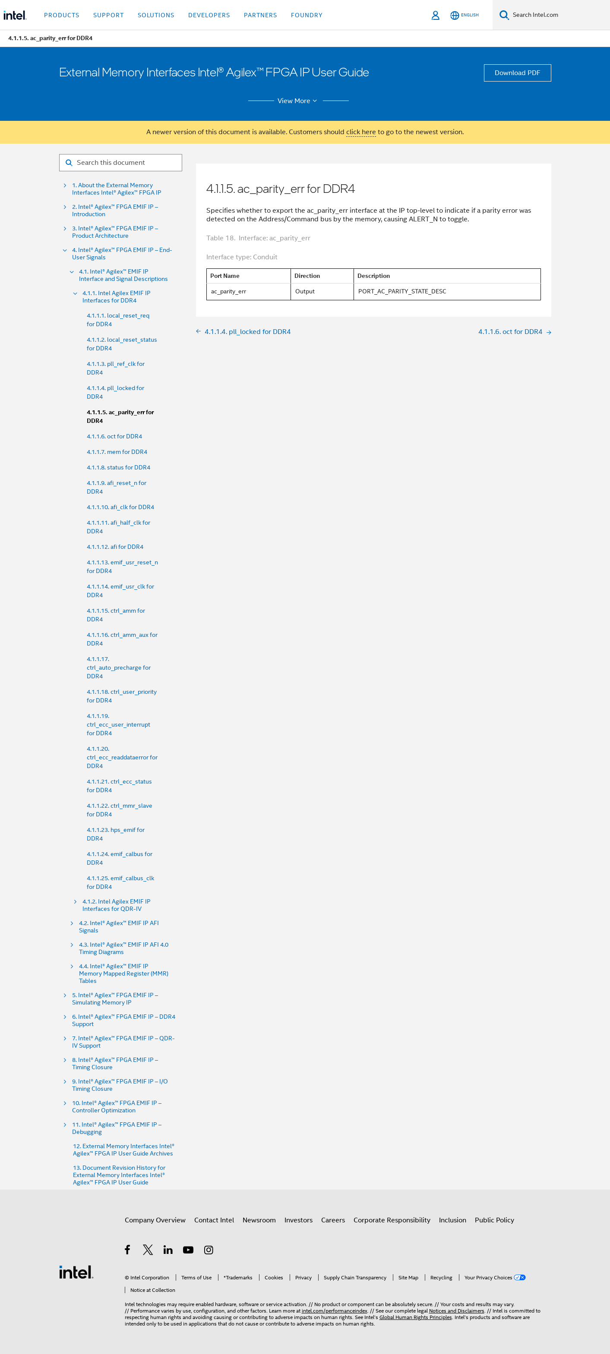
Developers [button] (209, 15)
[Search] (504, 14)
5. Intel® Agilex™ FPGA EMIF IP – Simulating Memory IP (115, 999)
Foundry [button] (307, 15)
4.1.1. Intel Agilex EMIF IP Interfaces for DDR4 (116, 297)
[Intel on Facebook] (128, 1251)
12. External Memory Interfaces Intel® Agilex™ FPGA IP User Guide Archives (123, 1150)
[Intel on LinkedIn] (168, 1251)
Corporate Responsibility (392, 1220)
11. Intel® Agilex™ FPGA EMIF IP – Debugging (116, 1128)
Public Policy (494, 1220)
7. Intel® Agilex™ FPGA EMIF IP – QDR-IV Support (123, 1042)
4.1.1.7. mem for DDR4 (117, 452)
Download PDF (517, 73)
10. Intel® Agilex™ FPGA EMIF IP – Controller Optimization (116, 1106)
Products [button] (61, 15)
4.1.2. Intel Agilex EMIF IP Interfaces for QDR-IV (116, 905)
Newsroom (259, 1220)
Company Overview (155, 1220)
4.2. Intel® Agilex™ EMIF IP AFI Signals (119, 926)
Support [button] (108, 15)
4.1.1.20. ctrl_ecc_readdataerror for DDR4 (122, 757)
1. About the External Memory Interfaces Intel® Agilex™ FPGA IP (116, 189)
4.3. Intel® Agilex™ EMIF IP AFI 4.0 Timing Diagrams (123, 948)
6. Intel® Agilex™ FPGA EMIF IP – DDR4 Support (123, 1020)
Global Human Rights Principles (415, 1317)
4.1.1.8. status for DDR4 (118, 467)
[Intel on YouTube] (189, 1251)
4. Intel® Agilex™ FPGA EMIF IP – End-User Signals (122, 253)
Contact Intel (214, 1220)
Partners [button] (260, 15)
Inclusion (452, 1220)
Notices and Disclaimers (456, 1310)
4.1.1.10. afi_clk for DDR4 (120, 507)
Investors (298, 1220)
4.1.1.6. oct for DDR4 (114, 436)
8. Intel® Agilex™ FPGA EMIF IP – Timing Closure (115, 1063)
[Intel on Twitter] (148, 1251)
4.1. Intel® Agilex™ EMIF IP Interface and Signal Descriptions (123, 275)
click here (361, 132)
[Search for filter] (120, 162)
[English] (464, 15)
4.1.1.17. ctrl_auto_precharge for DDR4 (119, 667)
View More (298, 101)
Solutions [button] (156, 15)
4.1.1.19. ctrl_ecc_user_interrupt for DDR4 (118, 724)
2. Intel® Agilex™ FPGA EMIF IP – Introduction (115, 210)
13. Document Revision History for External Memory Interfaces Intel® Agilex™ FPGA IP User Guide (119, 1175)
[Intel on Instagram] (209, 1251)
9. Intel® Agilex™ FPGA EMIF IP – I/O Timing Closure (120, 1085)
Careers (333, 1220)
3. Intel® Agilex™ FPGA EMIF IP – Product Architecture (115, 232)
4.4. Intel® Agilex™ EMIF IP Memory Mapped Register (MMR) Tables (123, 974)
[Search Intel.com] (559, 15)
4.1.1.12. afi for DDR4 (115, 547)
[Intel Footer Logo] (76, 1271)
